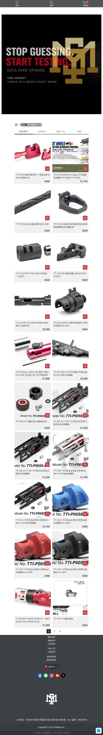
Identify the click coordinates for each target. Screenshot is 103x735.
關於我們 (51, 637)
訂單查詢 (51, 644)
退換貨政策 (51, 657)
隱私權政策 (51, 660)
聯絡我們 (51, 641)
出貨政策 (51, 652)
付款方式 (51, 649)
